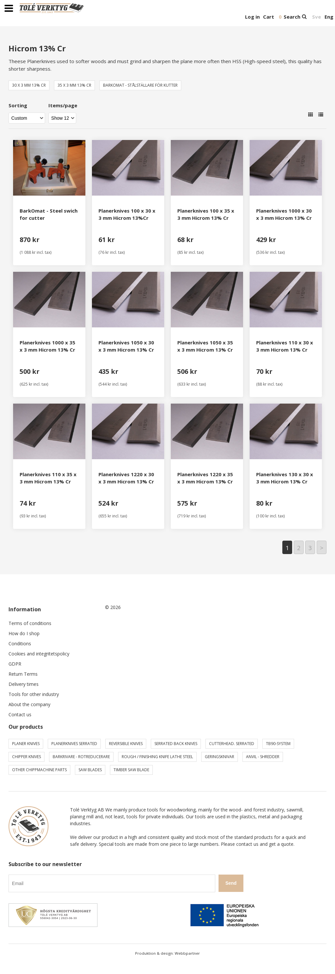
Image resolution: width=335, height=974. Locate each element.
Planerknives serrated (74, 743)
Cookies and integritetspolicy (39, 654)
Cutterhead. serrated (231, 743)
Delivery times (24, 684)
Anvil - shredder (262, 756)
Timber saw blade (131, 770)
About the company (29, 704)
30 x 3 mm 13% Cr (29, 85)
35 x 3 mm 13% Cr (74, 85)
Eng (329, 16)
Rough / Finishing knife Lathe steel (157, 756)
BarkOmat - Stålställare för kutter (140, 85)
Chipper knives (26, 756)
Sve (316, 16)
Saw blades (90, 770)
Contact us (20, 714)
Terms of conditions (30, 623)
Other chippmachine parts (39, 770)
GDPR (15, 664)
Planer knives (26, 743)
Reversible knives (126, 743)
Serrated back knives (175, 743)
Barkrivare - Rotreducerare (81, 756)
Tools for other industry (34, 694)
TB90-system (278, 743)
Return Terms (23, 674)
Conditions (20, 643)
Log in (252, 16)
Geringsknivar (219, 756)
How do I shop (24, 633)
